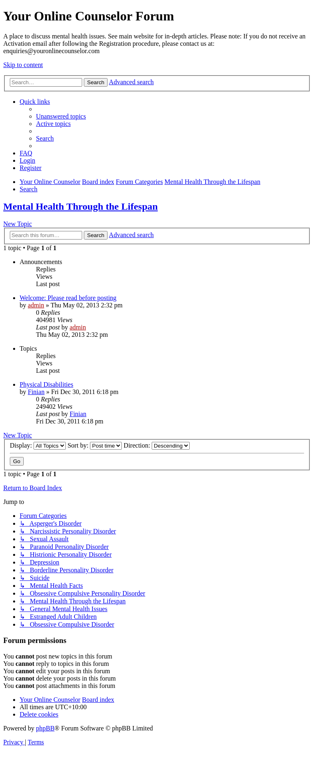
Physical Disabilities (46, 384)
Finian (36, 391)
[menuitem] (61, 116)
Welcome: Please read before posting (68, 297)
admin (36, 305)
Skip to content (23, 64)
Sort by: (94, 445)
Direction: (156, 445)
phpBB (45, 728)
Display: (38, 445)
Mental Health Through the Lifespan (80, 206)
